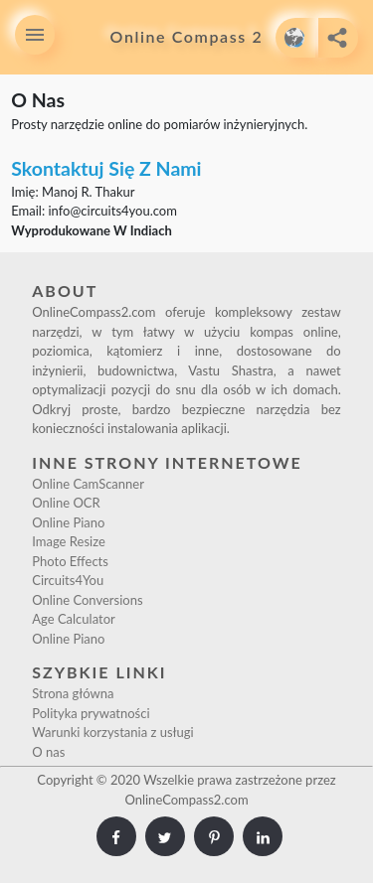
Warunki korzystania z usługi (112, 732)
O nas (48, 752)
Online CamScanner (88, 484)
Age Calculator (73, 619)
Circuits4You (67, 580)
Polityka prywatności (90, 713)
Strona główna (72, 693)
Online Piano (68, 522)
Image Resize (68, 541)
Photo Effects (70, 561)
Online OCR (65, 503)
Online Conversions (87, 600)
